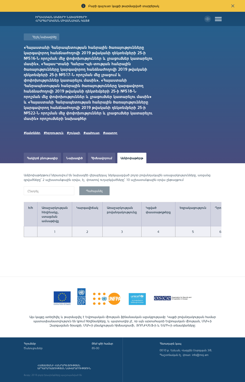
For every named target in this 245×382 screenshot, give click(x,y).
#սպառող (110, 133)
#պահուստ (91, 133)
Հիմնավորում (101, 158)
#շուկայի (73, 133)
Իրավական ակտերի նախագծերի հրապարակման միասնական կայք (62, 19)
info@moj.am (200, 355)
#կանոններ (32, 133)
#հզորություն (53, 133)
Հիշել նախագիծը (44, 37)
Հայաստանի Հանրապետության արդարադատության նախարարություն (64, 367)
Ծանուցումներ (33, 348)
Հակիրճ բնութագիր (42, 158)
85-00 (95, 348)
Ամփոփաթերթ (132, 158)
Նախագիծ (74, 158)
